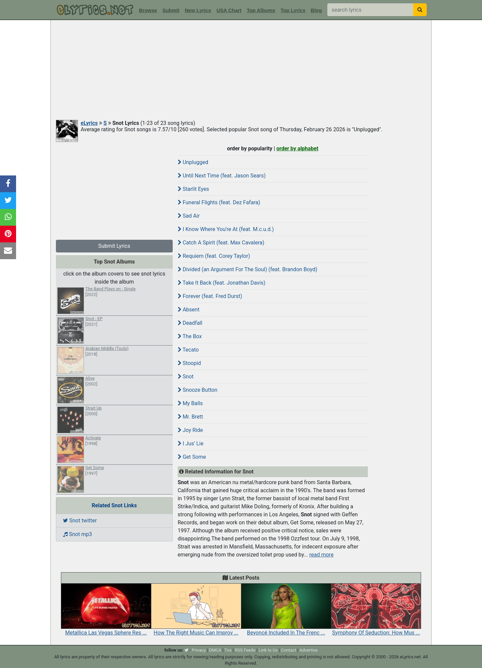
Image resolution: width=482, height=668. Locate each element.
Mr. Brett (190, 417)
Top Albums (261, 10)
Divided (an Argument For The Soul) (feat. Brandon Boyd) (247, 269)
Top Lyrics (292, 10)
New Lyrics (198, 10)
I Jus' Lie (191, 443)
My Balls (190, 403)
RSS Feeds (245, 650)
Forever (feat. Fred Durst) (210, 296)
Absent (188, 309)
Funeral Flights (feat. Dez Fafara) (219, 202)
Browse (148, 10)
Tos (228, 650)
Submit (170, 10)
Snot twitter (80, 520)
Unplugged (193, 162)
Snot (186, 376)
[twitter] (186, 650)
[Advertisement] (241, 70)
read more (321, 554)
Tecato (188, 350)
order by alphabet (297, 148)
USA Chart (229, 10)
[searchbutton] (420, 9)
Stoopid (189, 363)
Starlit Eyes (193, 189)
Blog (316, 10)
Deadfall (190, 323)
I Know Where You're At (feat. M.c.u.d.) (226, 229)
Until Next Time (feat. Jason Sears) (222, 175)
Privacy (199, 650)
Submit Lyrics (114, 246)
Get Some (192, 457)
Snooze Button (198, 390)
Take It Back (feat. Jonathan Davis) (221, 283)
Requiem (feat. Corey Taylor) (214, 256)
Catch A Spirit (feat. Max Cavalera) (221, 242)
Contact (288, 650)
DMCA (215, 650)
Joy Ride (190, 430)
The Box (190, 336)
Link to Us (268, 650)
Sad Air (189, 216)
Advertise (308, 650)
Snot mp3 (77, 534)
